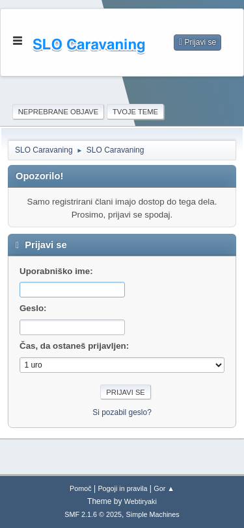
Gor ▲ (164, 488)
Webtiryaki (140, 501)
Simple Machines (153, 514)
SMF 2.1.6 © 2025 (93, 514)
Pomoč (81, 488)
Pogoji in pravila (122, 488)
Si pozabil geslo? (122, 412)
